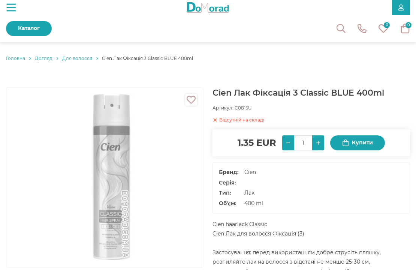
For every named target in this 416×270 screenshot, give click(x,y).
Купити (357, 142)
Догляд (43, 58)
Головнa (15, 58)
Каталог (29, 28)
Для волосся (77, 58)
